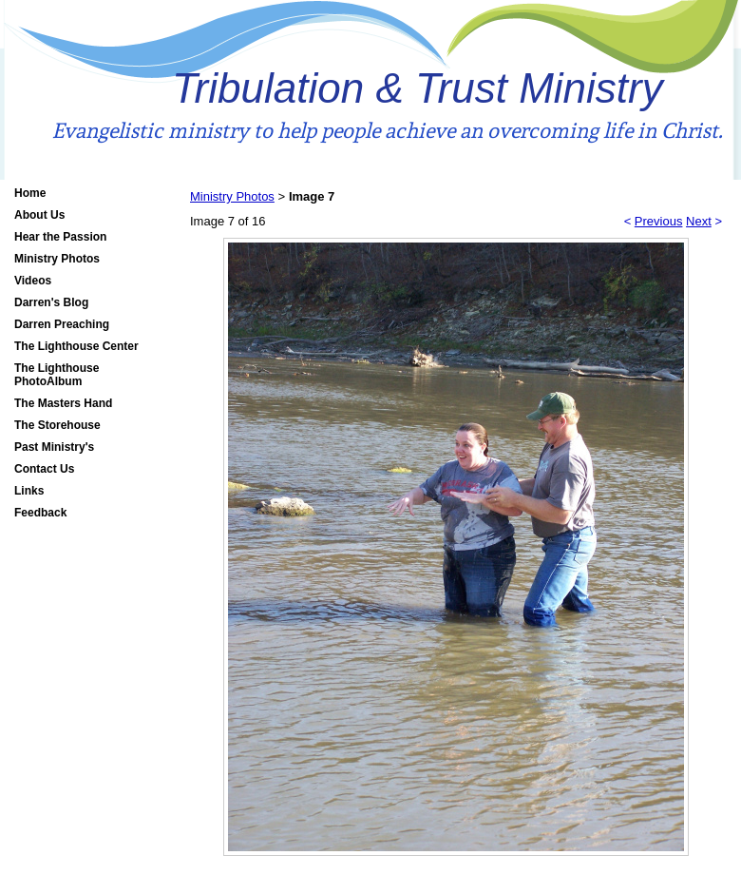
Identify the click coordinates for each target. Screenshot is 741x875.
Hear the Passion (60, 236)
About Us (39, 215)
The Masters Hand (63, 403)
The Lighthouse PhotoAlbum (56, 374)
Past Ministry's (54, 447)
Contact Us (44, 469)
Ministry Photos (57, 258)
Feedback (40, 512)
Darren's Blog (51, 302)
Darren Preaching (61, 324)
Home (30, 193)
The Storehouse (57, 425)
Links (29, 490)
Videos (32, 280)
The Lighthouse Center (76, 346)
